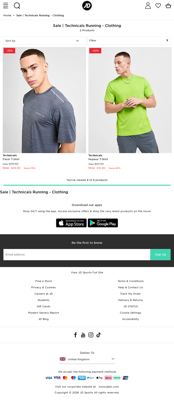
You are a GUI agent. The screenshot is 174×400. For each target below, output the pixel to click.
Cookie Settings (130, 312)
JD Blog (43, 319)
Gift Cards (43, 306)
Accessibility (130, 319)
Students (43, 300)
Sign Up (160, 254)
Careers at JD (43, 293)
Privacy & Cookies (43, 287)
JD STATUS (130, 306)
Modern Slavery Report (43, 312)
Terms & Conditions (131, 281)
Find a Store (43, 281)
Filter (128, 40)
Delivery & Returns (130, 300)
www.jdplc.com (108, 386)
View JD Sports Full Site (87, 272)
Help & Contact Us (130, 287)
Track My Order (130, 293)
